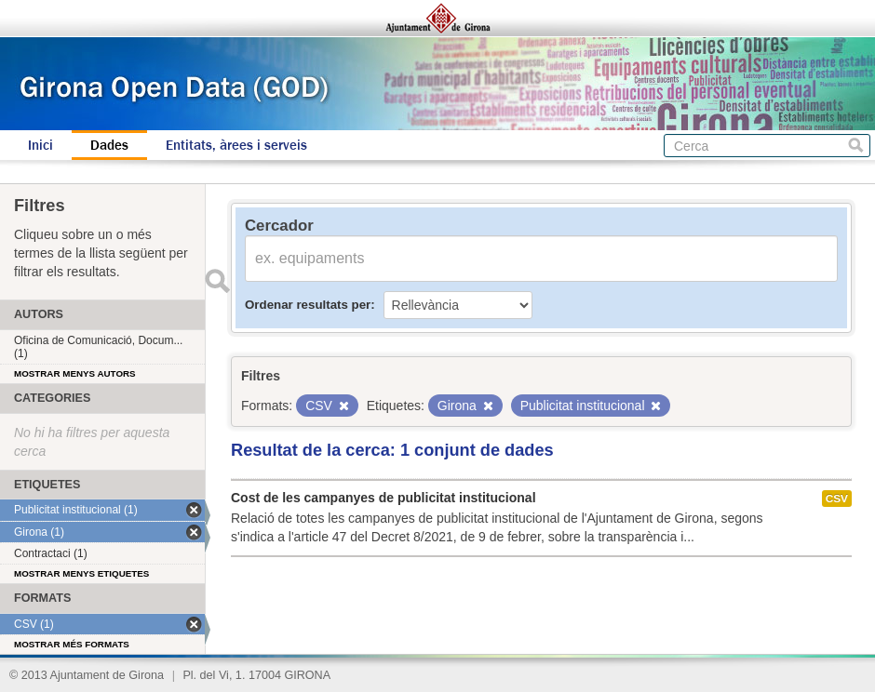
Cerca (856, 145)
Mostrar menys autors (75, 373)
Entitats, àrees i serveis (236, 145)
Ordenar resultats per (307, 305)
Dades (109, 145)
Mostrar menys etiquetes (81, 573)
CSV (837, 498)
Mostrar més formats (71, 644)
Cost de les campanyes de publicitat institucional (383, 497)
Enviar (217, 281)
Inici (40, 145)
